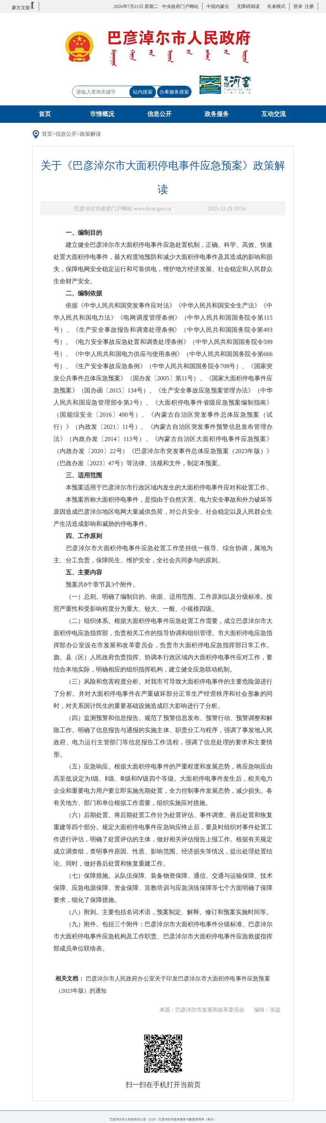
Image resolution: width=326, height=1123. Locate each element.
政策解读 (90, 134)
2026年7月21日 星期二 (136, 6)
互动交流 (273, 114)
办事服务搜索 (174, 92)
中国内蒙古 (217, 6)
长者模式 (276, 6)
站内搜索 (143, 92)
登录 (297, 6)
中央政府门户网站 (180, 6)
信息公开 (159, 114)
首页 (45, 114)
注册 (308, 6)
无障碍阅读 (248, 6)
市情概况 (102, 114)
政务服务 (217, 114)
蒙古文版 (23, 6)
